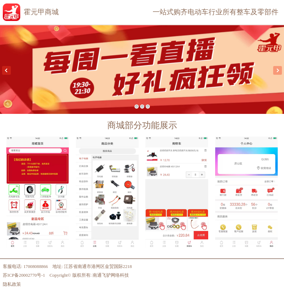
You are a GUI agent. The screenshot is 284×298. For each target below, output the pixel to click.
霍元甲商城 (41, 12)
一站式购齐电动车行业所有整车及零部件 (215, 12)
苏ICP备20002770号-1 (24, 275)
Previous (6, 70)
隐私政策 (12, 284)
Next (277, 70)
